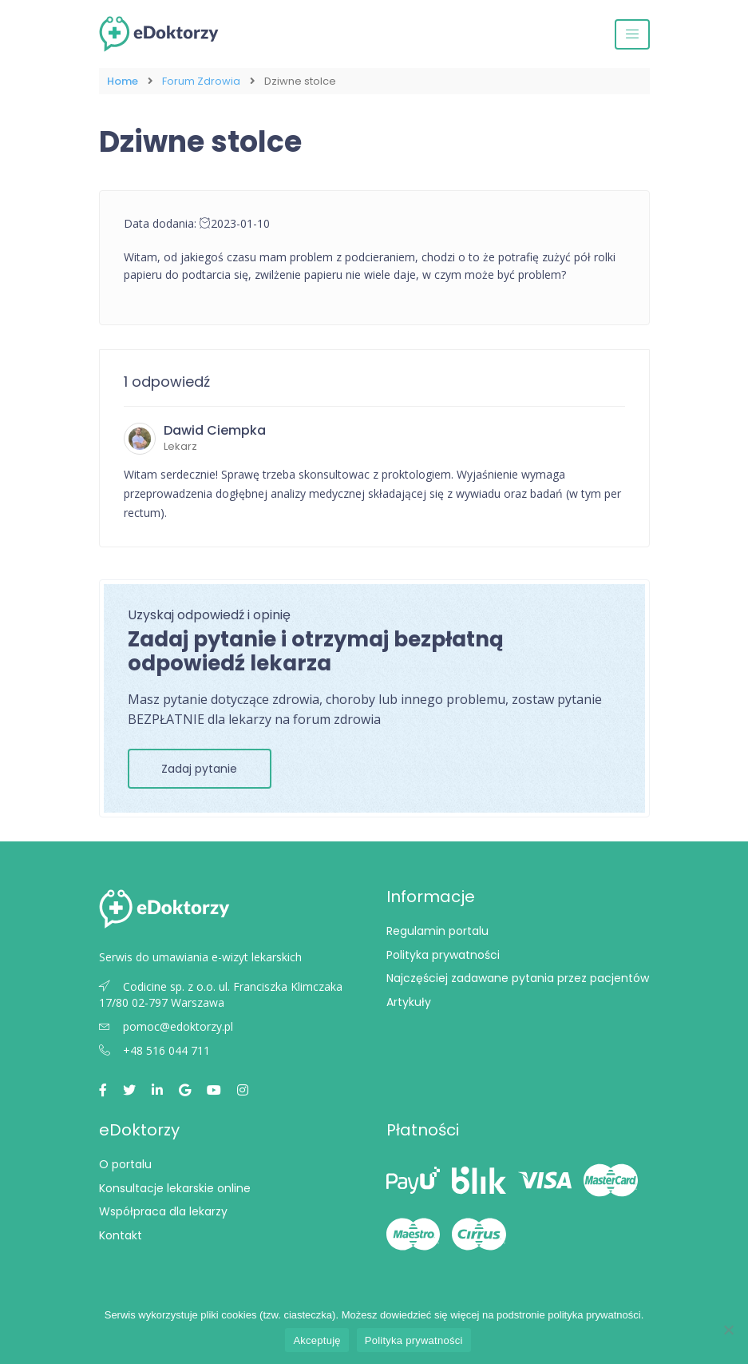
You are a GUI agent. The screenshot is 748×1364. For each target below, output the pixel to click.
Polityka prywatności (443, 955)
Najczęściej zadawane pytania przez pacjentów (517, 978)
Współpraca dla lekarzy (163, 1211)
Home (122, 81)
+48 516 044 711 (154, 1050)
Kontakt (120, 1235)
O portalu (125, 1164)
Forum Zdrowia (201, 81)
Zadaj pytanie (199, 769)
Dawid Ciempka (215, 430)
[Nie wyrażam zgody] (728, 1330)
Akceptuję (316, 1340)
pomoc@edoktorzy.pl (166, 1026)
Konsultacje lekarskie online (175, 1188)
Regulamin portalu (437, 931)
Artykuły (408, 1002)
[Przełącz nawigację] (632, 34)
